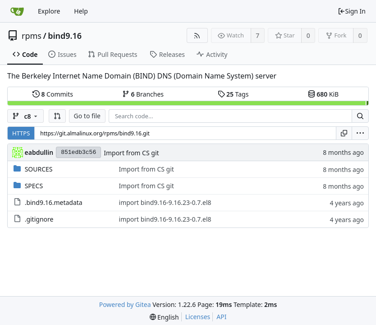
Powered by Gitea (125, 304)
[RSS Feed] (197, 35)
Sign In (352, 11)
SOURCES (39, 169)
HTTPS (21, 133)
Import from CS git (131, 153)
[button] (57, 116)
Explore (49, 11)
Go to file (87, 115)
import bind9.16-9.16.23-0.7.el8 (165, 202)
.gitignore (39, 219)
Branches (143, 94)
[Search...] (360, 116)
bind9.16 (65, 35)
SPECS (34, 185)
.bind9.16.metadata (54, 202)
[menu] (360, 133)
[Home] (17, 11)
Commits (52, 94)
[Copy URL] (344, 133)
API (221, 316)
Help (81, 11)
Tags (233, 94)
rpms (31, 35)
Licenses (198, 316)
